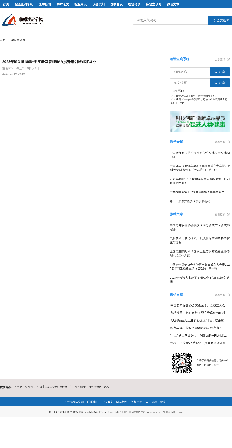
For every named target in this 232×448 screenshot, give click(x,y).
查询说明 (178, 91)
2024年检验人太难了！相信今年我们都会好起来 (200, 279)
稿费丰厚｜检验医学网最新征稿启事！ (196, 328)
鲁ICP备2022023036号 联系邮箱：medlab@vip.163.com (78, 411)
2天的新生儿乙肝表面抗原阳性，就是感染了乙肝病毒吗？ (200, 320)
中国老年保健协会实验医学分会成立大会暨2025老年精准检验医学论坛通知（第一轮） (200, 168)
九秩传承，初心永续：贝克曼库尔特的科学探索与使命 (200, 240)
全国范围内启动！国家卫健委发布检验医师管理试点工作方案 (200, 253)
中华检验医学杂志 (99, 386)
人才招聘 (151, 402)
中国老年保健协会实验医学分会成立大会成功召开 (200, 155)
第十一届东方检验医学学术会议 (190, 201)
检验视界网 (80, 386)
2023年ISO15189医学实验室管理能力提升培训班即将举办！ (51, 62)
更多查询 (222, 59)
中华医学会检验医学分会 (28, 386)
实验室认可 (18, 40)
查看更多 (222, 142)
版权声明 (136, 402)
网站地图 (122, 402)
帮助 (163, 402)
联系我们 (92, 402)
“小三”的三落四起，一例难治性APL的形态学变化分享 (200, 335)
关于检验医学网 (74, 402)
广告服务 (107, 402)
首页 (3, 40)
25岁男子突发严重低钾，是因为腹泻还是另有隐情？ (200, 343)
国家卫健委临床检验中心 (58, 386)
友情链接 (5, 387)
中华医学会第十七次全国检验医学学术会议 (197, 192)
